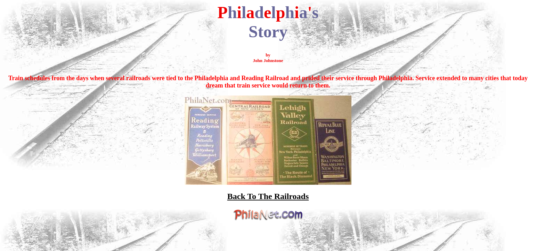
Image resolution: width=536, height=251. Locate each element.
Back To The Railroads (268, 196)
